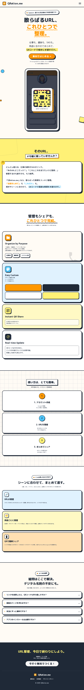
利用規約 (39, 679)
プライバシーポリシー (48, 679)
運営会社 (32, 679)
